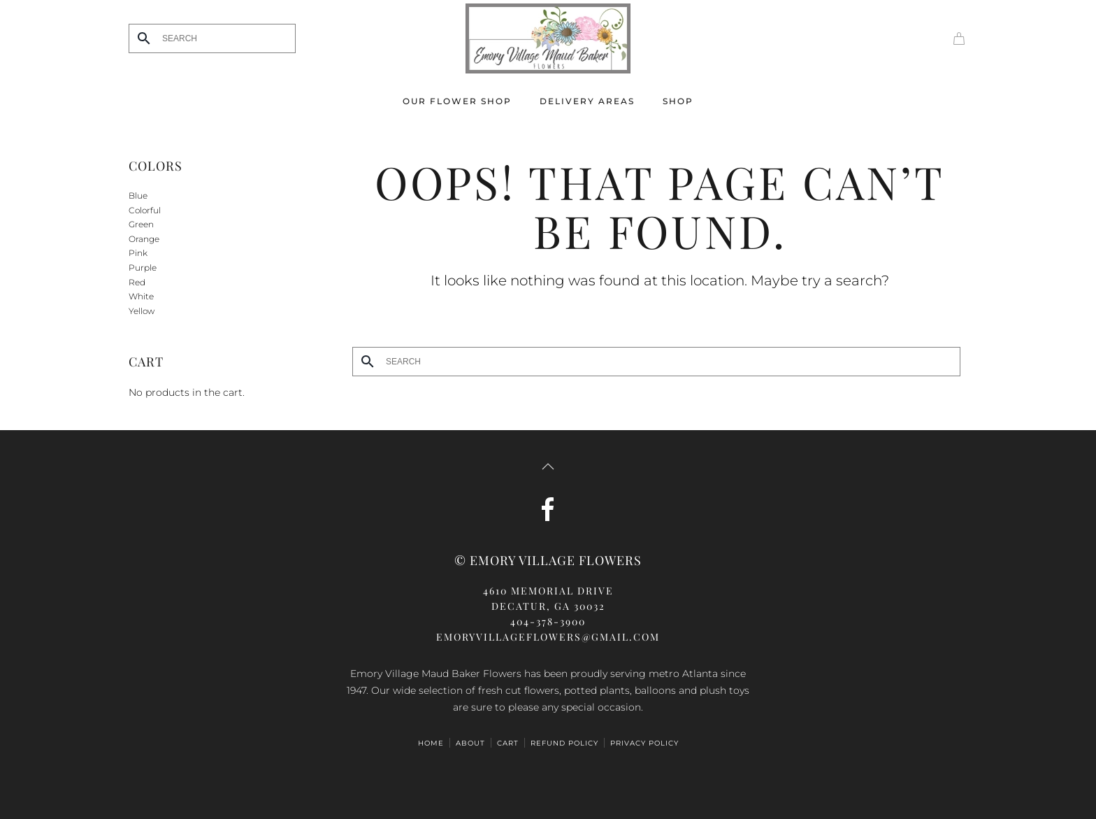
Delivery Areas (587, 101)
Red (137, 282)
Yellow (141, 311)
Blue (138, 195)
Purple (143, 267)
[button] (548, 466)
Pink (138, 253)
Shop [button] (678, 101)
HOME (431, 743)
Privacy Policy (644, 743)
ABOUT (470, 743)
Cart (508, 743)
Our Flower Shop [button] (457, 101)
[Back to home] (548, 38)
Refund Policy (564, 743)
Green (141, 224)
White (141, 296)
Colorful (145, 210)
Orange (144, 239)
